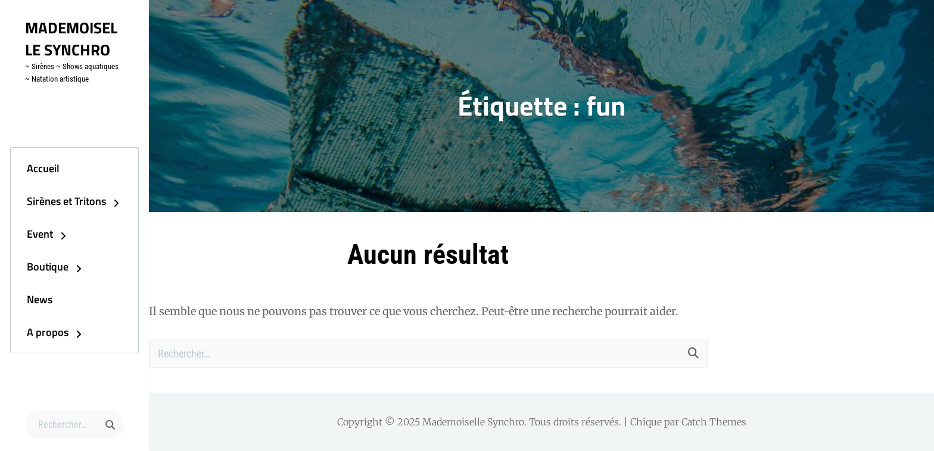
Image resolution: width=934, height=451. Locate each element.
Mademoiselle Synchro (74, 38)
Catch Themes (713, 422)
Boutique (36, 268)
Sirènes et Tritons (55, 197)
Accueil (31, 162)
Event (28, 233)
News (28, 304)
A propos (36, 339)
